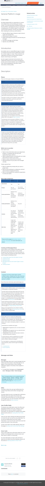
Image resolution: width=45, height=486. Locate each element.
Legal (18, 483)
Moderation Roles (30, 17)
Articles (15, 11)
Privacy (21, 483)
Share (23, 466)
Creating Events (6, 346)
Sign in (41, 3)
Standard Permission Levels (32, 15)
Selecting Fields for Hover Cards (14, 440)
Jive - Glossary (29, 26)
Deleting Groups (6, 260)
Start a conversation (33, 3)
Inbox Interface (14, 400)
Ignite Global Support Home (20, 3)
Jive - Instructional (9, 11)
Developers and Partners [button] (21, 5)
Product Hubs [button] (8, 5)
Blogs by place (12, 299)
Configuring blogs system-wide (15, 305)
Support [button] (28, 5)
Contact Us (26, 483)
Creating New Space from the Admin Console (12, 257)
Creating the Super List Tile (32, 24)
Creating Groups (6, 258)
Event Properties (6, 347)
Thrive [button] (14, 5)
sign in (12, 474)
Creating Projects (6, 264)
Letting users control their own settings (15, 426)
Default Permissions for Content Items (34, 19)
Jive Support (3, 11)
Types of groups (16, 117)
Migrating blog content (17, 309)
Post (23, 464)
